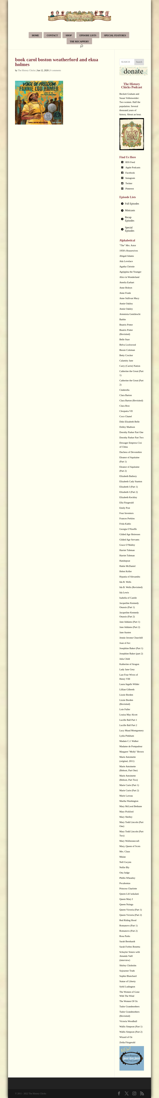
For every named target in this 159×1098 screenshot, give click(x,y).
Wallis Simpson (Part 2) (130, 1032)
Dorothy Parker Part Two (131, 437)
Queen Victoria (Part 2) (130, 915)
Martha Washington (128, 801)
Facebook (130, 172)
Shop (69, 35)
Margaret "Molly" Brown (131, 751)
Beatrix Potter (126, 324)
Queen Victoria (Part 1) (130, 909)
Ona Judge (124, 872)
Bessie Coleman (127, 350)
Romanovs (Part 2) (128, 931)
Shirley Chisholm (127, 965)
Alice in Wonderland (129, 277)
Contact (52, 35)
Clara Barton (125, 395)
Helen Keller (125, 571)
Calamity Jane (126, 360)
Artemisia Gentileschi (129, 314)
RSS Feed (130, 162)
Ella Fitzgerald (126, 502)
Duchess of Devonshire (130, 452)
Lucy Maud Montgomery (131, 730)
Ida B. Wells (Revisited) (131, 587)
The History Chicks (27, 70)
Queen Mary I (126, 899)
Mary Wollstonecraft (129, 841)
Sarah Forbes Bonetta (129, 946)
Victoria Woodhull (128, 1021)
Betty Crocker (126, 355)
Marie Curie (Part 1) (129, 785)
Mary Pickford (126, 811)
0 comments (55, 70)
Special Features (115, 35)
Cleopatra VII (126, 411)
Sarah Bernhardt (127, 941)
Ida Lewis (124, 592)
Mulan (122, 857)
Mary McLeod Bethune (130, 806)
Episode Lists (88, 35)
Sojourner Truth (127, 970)
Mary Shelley (125, 817)
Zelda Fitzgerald (127, 1042)
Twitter (128, 183)
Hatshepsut (124, 560)
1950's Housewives (128, 250)
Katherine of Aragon (129, 664)
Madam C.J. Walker (129, 741)
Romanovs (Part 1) (128, 925)
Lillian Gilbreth (127, 689)
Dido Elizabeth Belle (129, 421)
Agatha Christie (127, 266)
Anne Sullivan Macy (129, 298)
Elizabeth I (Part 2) (128, 492)
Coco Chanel (125, 416)
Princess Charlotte (128, 888)
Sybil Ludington (127, 986)
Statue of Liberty (127, 981)
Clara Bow (124, 406)
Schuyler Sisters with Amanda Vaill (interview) (129, 956)
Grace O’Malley (127, 545)
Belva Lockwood (127, 344)
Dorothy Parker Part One (131, 432)
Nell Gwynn (125, 862)
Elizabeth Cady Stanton (130, 481)
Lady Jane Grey (127, 669)
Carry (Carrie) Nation (129, 366)
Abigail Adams (126, 256)
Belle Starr (124, 339)
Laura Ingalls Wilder (129, 684)
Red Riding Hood (127, 920)
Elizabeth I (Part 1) (128, 486)
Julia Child (124, 659)
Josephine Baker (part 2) (131, 653)
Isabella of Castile (128, 598)
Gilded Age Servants (129, 539)
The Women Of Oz (128, 1001)
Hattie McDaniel (127, 566)
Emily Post (124, 508)
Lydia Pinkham (126, 736)
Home (35, 35)
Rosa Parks (124, 936)
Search (139, 62)
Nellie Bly (124, 867)
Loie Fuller (124, 709)
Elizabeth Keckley (128, 497)
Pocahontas (124, 883)
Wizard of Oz (125, 1037)
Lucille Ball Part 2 (128, 725)
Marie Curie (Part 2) (129, 790)
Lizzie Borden (126, 694)
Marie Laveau (126, 795)
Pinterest (129, 188)
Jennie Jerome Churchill (131, 637)
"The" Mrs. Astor (127, 245)
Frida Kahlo (125, 523)
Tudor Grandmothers (129, 1006)
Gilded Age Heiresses (129, 534)
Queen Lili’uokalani (129, 894)
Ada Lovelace (126, 261)
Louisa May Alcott (128, 714)
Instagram (130, 178)
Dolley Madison (127, 427)
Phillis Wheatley (127, 878)
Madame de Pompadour (130, 746)
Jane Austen (125, 632)
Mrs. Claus (124, 851)
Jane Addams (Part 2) (129, 627)
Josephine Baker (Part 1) (131, 648)
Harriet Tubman (127, 550)
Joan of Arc (124, 643)
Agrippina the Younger (130, 272)
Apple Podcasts (132, 167)
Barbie (122, 319)
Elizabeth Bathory (128, 476)
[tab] (131, 203)
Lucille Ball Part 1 (128, 720)
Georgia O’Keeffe (128, 529)
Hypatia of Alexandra (129, 576)
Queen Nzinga (126, 904)
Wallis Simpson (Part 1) (130, 1026)
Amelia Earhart (126, 282)
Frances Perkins (127, 518)
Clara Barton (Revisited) (131, 400)
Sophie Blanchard (128, 976)
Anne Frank (125, 293)
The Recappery (79, 41)
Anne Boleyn (125, 287)
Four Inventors (126, 513)
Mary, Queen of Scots (129, 846)
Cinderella (124, 390)
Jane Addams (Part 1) (129, 622)
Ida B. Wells (125, 582)
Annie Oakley (126, 303)
